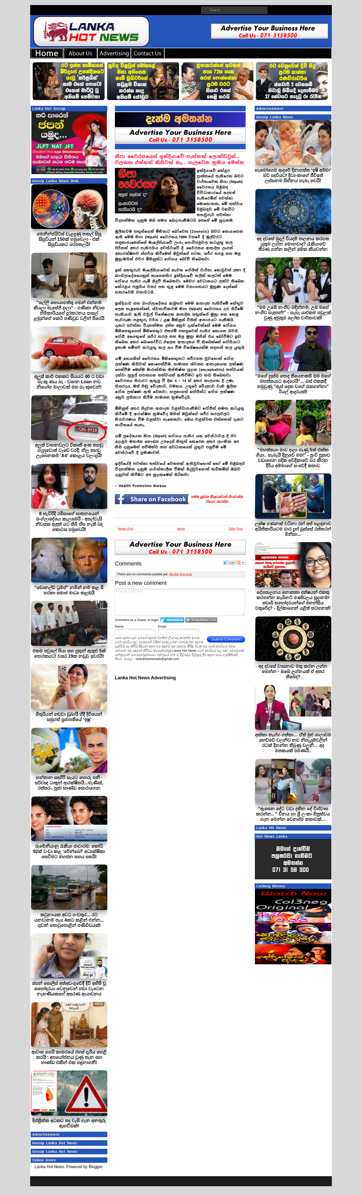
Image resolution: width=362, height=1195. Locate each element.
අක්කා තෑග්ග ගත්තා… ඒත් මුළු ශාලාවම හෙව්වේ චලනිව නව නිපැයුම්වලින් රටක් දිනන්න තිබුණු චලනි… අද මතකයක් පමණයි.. (293, 742)
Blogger (95, 1167)
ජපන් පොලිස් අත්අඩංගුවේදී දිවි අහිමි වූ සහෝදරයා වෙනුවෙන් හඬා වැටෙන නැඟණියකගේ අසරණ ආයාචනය (69, 988)
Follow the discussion (241, 562)
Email (162, 626)
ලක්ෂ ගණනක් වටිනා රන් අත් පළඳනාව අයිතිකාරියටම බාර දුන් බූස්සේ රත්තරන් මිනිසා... (293, 529)
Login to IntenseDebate (172, 620)
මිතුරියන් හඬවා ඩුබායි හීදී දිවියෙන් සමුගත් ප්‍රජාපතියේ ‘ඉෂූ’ (69, 717)
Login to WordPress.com (201, 620)
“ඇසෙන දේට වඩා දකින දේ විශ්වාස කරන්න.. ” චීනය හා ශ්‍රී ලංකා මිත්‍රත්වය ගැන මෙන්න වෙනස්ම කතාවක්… (293, 814)
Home (181, 529)
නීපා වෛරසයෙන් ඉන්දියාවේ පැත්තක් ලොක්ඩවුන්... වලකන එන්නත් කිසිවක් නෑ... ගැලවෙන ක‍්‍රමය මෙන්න (179, 159)
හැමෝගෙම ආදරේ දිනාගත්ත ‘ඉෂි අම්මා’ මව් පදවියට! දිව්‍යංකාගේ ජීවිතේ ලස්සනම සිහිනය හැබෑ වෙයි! (293, 175)
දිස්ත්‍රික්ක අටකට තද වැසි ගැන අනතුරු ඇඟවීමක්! (69, 1123)
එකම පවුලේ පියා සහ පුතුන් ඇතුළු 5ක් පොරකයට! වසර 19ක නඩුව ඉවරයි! (69, 653)
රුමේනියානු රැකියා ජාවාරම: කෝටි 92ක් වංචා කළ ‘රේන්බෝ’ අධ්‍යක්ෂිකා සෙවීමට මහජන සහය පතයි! (69, 851)
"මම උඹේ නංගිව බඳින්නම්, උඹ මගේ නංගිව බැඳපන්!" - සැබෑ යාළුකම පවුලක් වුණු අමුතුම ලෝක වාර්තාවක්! (293, 312)
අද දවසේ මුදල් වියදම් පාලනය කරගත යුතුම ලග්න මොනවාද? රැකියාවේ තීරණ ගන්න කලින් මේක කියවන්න (293, 244)
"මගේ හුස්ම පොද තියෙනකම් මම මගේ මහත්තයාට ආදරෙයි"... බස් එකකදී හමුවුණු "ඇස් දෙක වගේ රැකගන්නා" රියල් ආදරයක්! (293, 383)
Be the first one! (180, 574)
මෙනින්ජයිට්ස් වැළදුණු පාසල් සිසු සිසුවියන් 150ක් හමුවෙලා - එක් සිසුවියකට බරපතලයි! (69, 239)
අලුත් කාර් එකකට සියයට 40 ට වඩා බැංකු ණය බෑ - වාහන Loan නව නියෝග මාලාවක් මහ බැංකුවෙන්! (69, 382)
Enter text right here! (180, 602)
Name (119, 626)
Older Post (236, 529)
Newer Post (125, 529)
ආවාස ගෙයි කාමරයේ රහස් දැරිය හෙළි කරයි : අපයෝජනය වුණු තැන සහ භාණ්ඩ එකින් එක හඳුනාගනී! (69, 1057)
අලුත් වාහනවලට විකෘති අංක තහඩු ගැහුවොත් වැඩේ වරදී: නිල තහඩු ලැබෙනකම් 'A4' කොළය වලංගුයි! (69, 450)
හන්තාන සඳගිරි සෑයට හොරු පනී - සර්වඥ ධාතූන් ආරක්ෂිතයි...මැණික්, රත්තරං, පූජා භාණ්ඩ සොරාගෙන (69, 783)
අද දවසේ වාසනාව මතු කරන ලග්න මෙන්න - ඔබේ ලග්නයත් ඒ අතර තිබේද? (292, 671)
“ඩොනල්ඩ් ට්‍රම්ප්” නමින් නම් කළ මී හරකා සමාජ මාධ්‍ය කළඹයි (69, 590)
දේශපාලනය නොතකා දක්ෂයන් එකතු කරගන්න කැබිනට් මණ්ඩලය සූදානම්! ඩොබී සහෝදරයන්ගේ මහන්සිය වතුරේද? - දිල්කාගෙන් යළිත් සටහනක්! (293, 600)
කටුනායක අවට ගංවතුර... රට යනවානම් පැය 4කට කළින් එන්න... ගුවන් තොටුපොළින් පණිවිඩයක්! (69, 920)
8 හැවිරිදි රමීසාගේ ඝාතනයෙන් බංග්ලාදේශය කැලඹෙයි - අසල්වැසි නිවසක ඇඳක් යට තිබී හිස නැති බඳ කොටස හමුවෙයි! (69, 521)
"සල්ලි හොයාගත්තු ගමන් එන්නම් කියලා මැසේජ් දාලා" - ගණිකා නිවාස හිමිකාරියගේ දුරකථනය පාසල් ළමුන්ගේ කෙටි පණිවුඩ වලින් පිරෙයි (69, 310)
